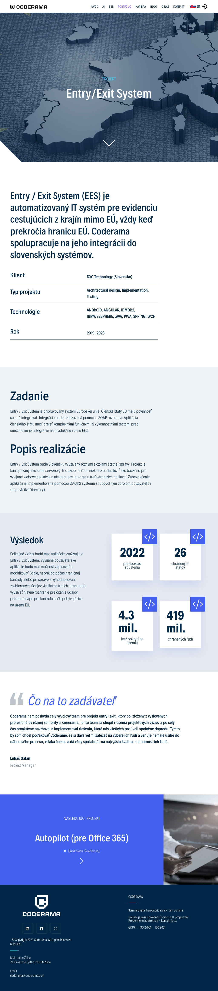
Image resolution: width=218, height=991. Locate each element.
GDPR (132, 927)
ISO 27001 (145, 927)
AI (103, 6)
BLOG (153, 6)
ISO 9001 (160, 927)
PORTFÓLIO (124, 6)
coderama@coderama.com (27, 975)
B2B (111, 6)
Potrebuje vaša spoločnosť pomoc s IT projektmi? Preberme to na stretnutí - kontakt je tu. (158, 918)
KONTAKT (178, 6)
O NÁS (165, 6)
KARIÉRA (141, 6)
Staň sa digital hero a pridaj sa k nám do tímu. (156, 910)
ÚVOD (94, 6)
